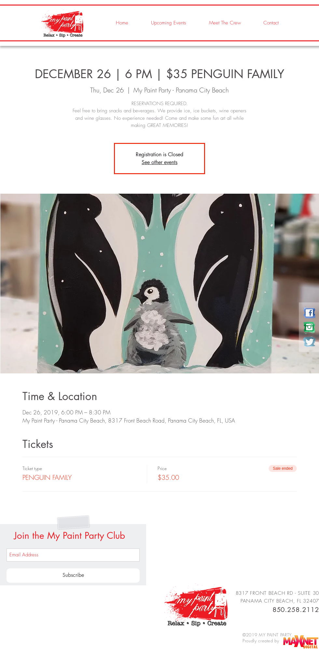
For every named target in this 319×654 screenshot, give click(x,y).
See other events (159, 162)
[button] (218, 23)
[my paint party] (309, 313)
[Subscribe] (73, 575)
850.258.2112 (295, 609)
